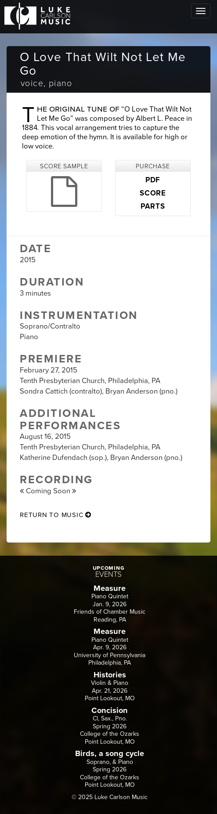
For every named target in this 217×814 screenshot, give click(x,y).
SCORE (153, 193)
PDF (153, 180)
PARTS (153, 206)
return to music (55, 515)
